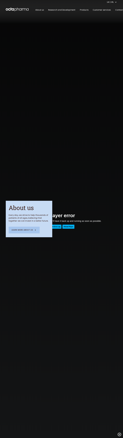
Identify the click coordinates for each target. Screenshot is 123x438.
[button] (24, 230)
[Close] (119, 434)
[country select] (111, 2)
